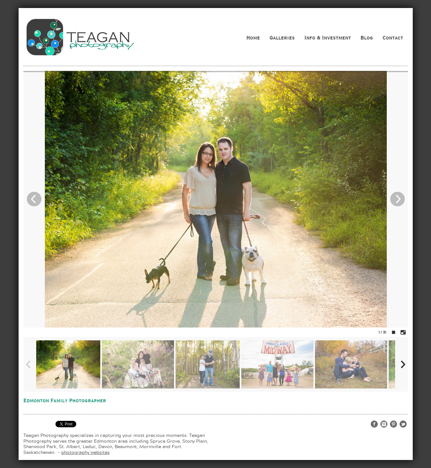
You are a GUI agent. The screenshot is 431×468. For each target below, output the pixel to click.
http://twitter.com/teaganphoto (403, 424)
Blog (367, 37)
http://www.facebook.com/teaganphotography (374, 424)
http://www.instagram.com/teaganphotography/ (383, 424)
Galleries (282, 37)
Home (253, 37)
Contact (393, 37)
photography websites (85, 452)
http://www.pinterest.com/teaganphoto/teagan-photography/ (393, 424)
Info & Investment (327, 37)
